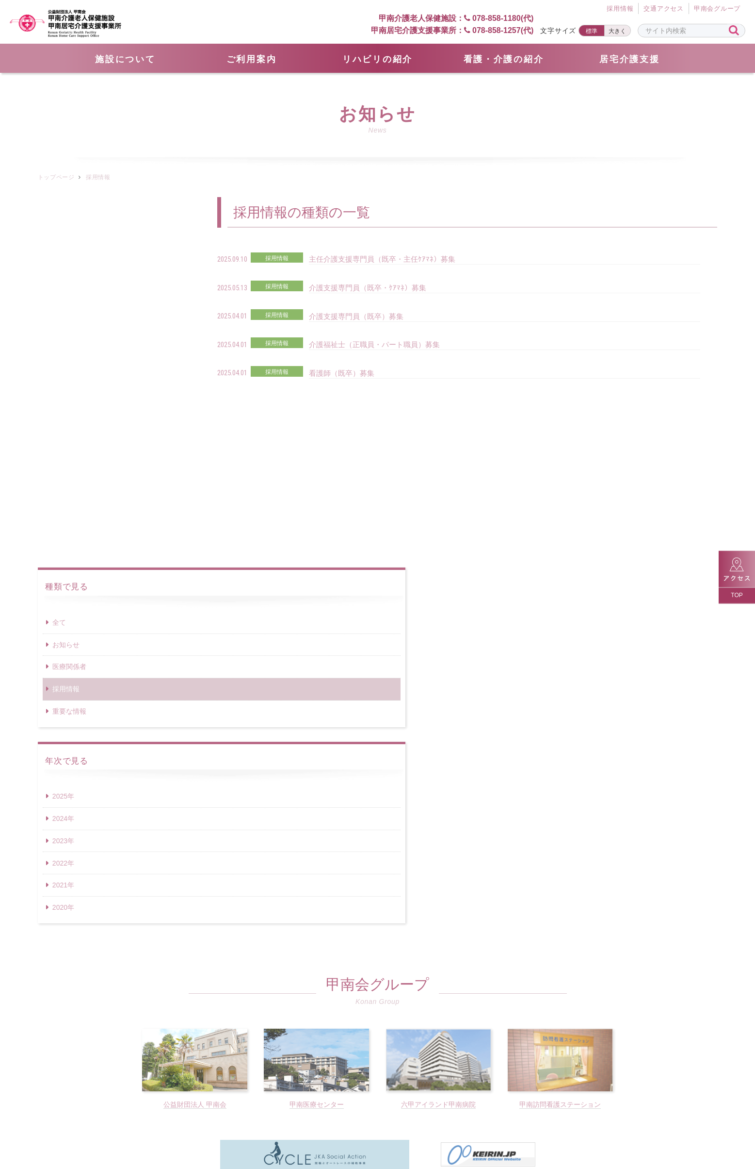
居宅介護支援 (629, 59)
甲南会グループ (717, 9)
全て (59, 252)
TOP (736, 595)
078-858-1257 (487, 1004)
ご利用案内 (251, 59)
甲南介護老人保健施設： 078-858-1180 (448, 18)
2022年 (63, 493)
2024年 (63, 448)
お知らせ (66, 274)
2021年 (63, 514)
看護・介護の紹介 (504, 59)
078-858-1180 (267, 1004)
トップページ (56, 177)
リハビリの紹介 (377, 59)
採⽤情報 (620, 9)
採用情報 (66, 318)
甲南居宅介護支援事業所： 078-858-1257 (451, 30)
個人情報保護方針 (403, 1121)
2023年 (63, 470)
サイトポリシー (486, 1121)
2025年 (63, 426)
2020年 (63, 537)
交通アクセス (663, 9)
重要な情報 (69, 341)
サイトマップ (265, 1121)
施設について (125, 59)
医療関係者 (69, 296)
